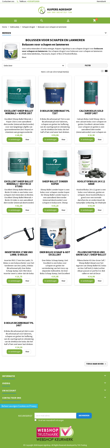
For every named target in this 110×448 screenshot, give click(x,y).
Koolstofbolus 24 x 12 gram (91, 183)
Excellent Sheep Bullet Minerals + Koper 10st (18, 112)
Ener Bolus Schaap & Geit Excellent (55, 253)
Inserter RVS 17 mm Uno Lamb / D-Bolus (19, 253)
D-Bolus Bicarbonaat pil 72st (55, 112)
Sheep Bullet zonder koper (55, 183)
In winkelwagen (14, 139)
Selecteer (34, 65)
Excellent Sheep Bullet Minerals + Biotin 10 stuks (18, 184)
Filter (88, 65)
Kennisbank (101, 1)
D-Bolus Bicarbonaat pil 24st (19, 324)
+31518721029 (33, 1)
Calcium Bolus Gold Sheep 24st (91, 112)
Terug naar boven (96, 364)
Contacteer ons (8, 1)
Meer (24, 57)
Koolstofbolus (71, 53)
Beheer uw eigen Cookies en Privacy (19, 406)
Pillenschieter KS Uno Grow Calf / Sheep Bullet (91, 253)
